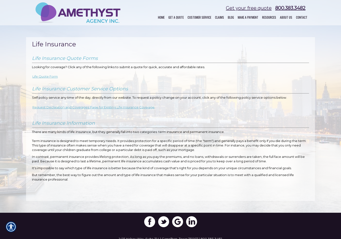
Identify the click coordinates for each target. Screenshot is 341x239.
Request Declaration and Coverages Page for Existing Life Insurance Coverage (93, 107)
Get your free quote (249, 8)
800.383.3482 (290, 8)
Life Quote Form (45, 76)
